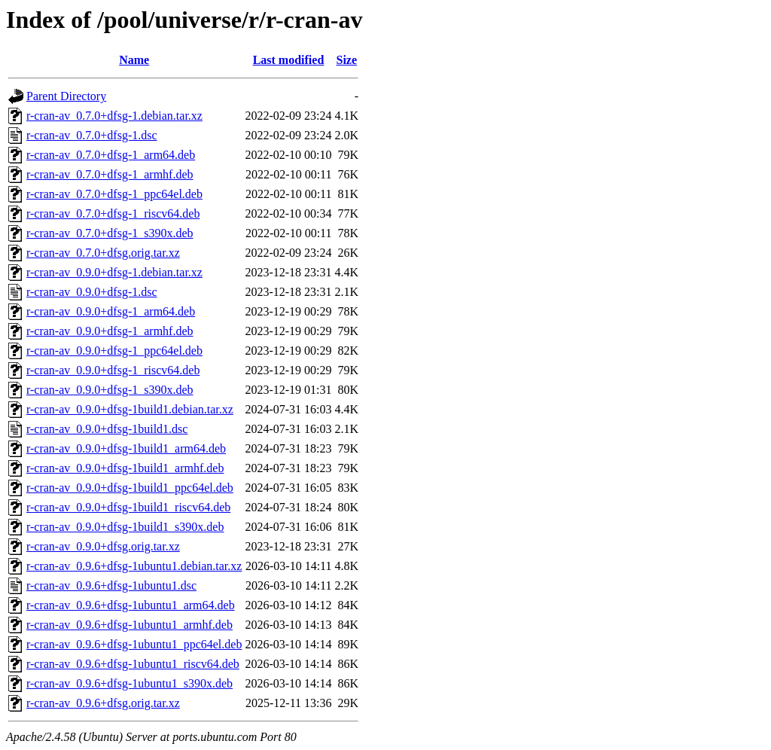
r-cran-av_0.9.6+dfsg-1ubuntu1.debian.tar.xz (134, 565)
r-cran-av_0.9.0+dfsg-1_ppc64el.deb (114, 350)
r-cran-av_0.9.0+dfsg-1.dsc (91, 291)
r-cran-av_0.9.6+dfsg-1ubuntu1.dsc (111, 585)
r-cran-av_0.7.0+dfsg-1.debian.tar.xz (114, 115)
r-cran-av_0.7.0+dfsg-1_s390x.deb (110, 233)
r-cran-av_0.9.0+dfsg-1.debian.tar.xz (114, 272)
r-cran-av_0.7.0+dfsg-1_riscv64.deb (113, 213)
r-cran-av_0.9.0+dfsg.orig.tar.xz (103, 546)
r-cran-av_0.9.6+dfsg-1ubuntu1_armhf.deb (129, 624)
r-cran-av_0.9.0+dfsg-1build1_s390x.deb (125, 526)
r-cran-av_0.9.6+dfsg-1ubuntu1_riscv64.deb (132, 663)
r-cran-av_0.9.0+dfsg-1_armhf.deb (110, 331)
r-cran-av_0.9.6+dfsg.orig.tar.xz (103, 703)
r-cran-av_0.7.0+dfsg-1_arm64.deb (110, 154)
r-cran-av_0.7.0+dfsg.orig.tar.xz (103, 252)
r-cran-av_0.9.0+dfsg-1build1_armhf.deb (125, 468)
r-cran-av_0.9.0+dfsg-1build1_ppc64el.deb (129, 487)
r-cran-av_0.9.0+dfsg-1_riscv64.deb (113, 370)
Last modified (289, 59)
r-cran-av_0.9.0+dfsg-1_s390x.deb (110, 389)
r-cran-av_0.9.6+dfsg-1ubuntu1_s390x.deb (129, 683)
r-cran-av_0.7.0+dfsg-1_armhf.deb (110, 174)
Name (134, 59)
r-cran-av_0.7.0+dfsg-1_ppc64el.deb (114, 194)
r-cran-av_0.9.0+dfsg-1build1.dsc (106, 428)
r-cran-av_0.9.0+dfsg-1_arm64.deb (110, 311)
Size (347, 59)
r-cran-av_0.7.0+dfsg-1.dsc (91, 135)
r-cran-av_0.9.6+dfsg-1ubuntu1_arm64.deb (130, 605)
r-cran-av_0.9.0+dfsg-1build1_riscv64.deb (128, 507)
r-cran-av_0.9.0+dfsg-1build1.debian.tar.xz (129, 409)
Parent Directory (66, 96)
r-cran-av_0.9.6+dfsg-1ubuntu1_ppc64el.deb (134, 644)
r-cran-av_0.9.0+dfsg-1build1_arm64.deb (126, 448)
